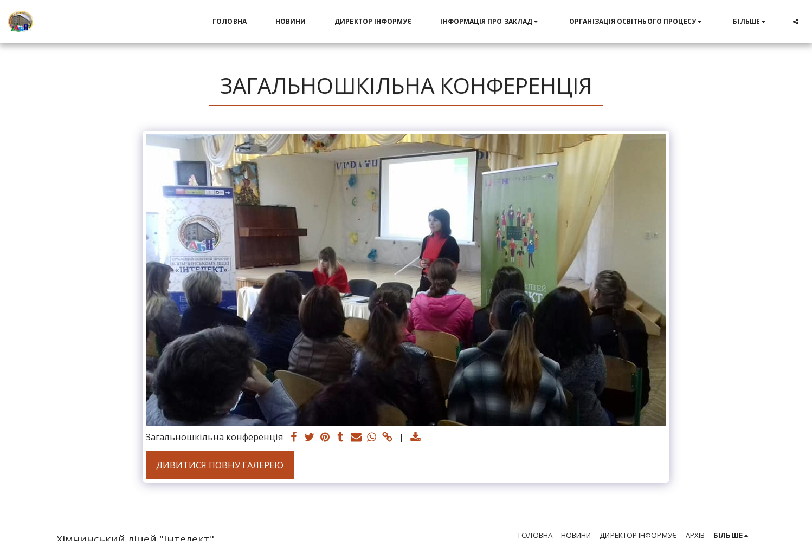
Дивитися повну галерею (219, 465)
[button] (490, 22)
